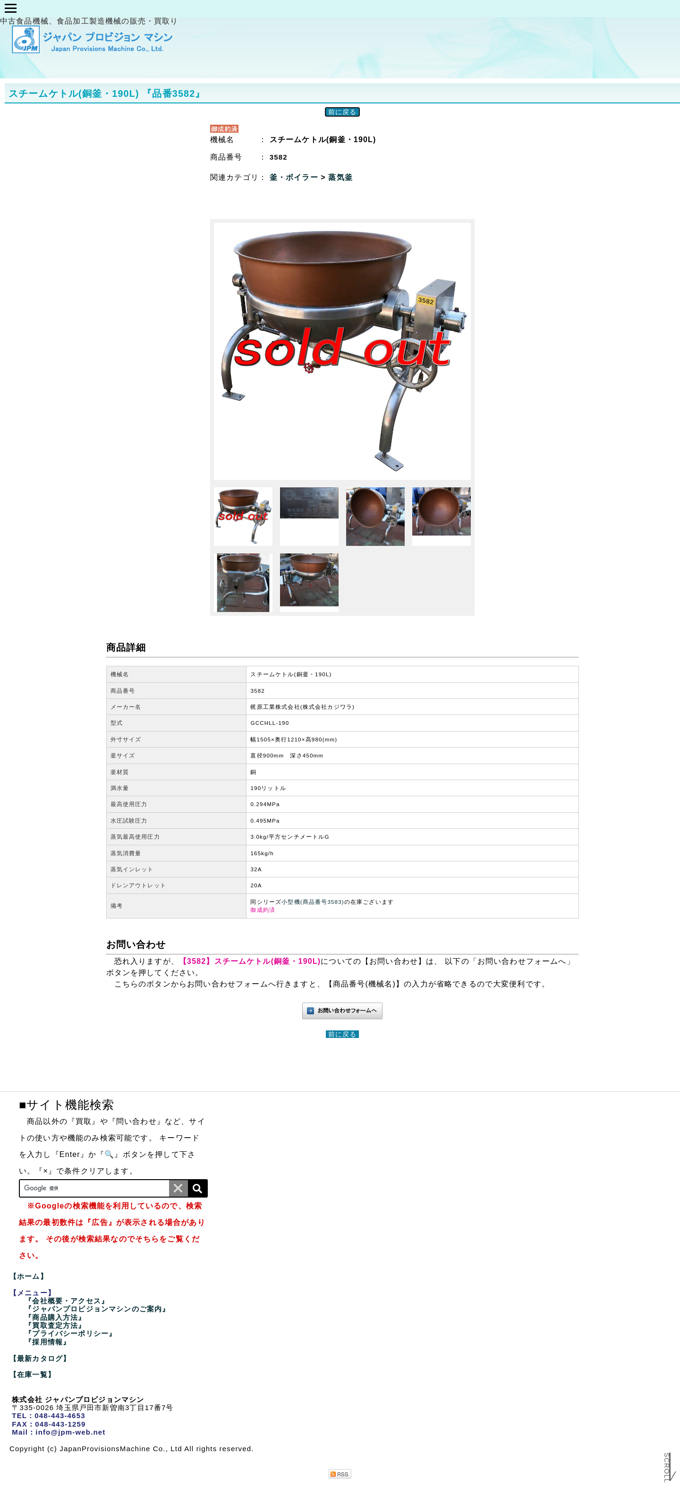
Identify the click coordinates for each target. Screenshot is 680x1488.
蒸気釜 (340, 177)
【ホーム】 (28, 1276)
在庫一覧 (425, 9)
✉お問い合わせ (500, 9)
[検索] (197, 1188)
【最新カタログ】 (39, 1358)
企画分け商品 (208, 9)
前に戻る (342, 112)
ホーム (76, 9)
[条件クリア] (178, 1188)
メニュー (137, 9)
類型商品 (281, 9)
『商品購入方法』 (55, 1317)
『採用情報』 (47, 1342)
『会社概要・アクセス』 (67, 1301)
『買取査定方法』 (55, 1325)
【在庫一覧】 (32, 1374)
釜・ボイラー (295, 177)
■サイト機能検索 (66, 1104)
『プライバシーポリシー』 (70, 1333)
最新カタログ (352, 9)
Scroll (667, 1467)
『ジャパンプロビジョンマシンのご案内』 (97, 1309)
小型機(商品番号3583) (312, 902)
